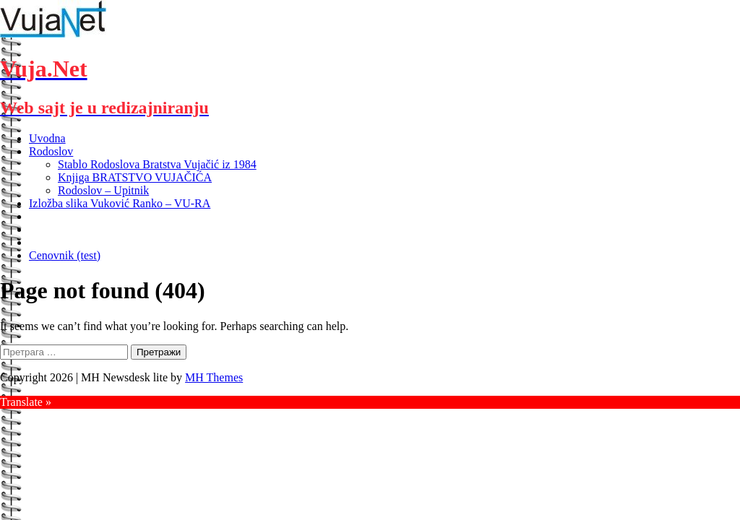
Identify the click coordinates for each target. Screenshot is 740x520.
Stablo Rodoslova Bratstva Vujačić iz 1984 (157, 164)
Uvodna (47, 138)
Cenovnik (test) (64, 255)
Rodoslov (51, 151)
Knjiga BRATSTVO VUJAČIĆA (135, 177)
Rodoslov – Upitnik (103, 190)
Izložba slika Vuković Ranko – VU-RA (119, 203)
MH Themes (214, 377)
